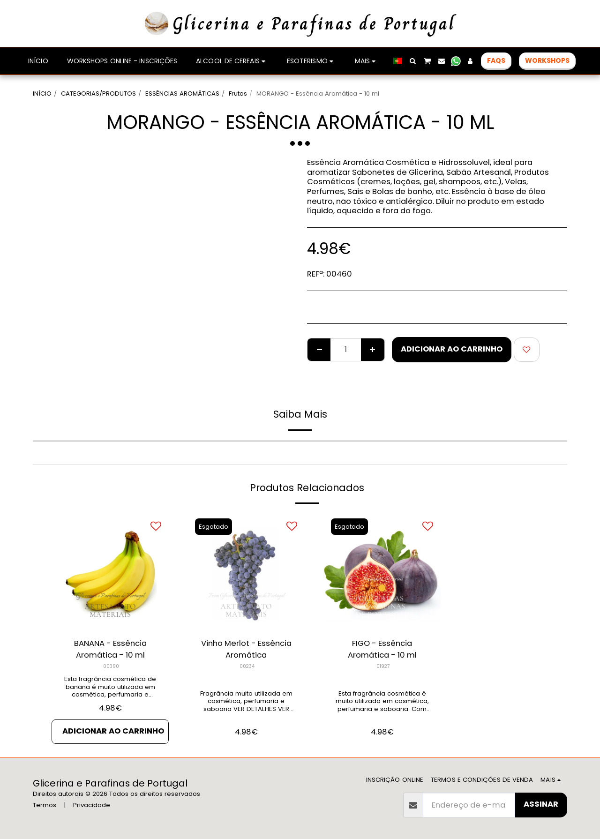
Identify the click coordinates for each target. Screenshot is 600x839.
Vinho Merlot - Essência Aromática (246, 649)
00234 (247, 666)
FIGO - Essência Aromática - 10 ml (382, 649)
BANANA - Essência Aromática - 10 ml (110, 649)
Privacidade (91, 805)
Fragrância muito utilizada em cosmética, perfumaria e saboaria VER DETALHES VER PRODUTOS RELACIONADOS (246, 705)
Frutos (238, 93)
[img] (110, 571)
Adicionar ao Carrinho (451, 349)
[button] (413, 61)
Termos (44, 805)
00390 (111, 666)
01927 (383, 666)
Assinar (541, 804)
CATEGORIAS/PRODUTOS (98, 93)
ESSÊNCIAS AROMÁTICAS (182, 93)
